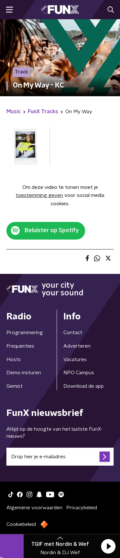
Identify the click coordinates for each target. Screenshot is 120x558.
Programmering (24, 332)
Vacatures (75, 359)
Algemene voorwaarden (34, 507)
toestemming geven (39, 195)
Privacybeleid (81, 507)
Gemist (14, 386)
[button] (108, 546)
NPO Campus (78, 372)
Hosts (13, 359)
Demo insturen (23, 372)
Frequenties (20, 346)
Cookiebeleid (21, 524)
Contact (72, 332)
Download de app (83, 386)
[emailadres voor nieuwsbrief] (60, 457)
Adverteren (77, 346)
